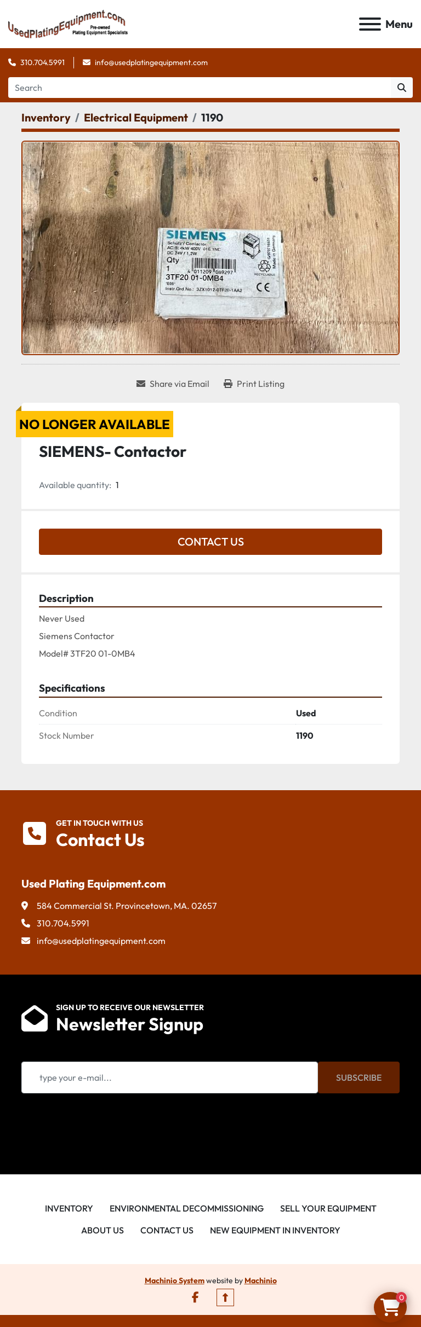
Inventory (69, 1208)
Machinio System (174, 1280)
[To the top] (225, 1297)
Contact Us (211, 541)
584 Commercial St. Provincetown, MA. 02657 (127, 905)
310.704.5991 (42, 62)
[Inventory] (46, 117)
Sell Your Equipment (328, 1208)
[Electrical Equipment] (136, 117)
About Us (102, 1230)
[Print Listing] (254, 383)
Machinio (260, 1280)
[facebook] (195, 1297)
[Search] (199, 87)
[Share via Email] (173, 383)
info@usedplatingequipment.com (151, 62)
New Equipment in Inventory (275, 1230)
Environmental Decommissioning (187, 1208)
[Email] (169, 1077)
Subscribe (359, 1077)
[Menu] (370, 24)
